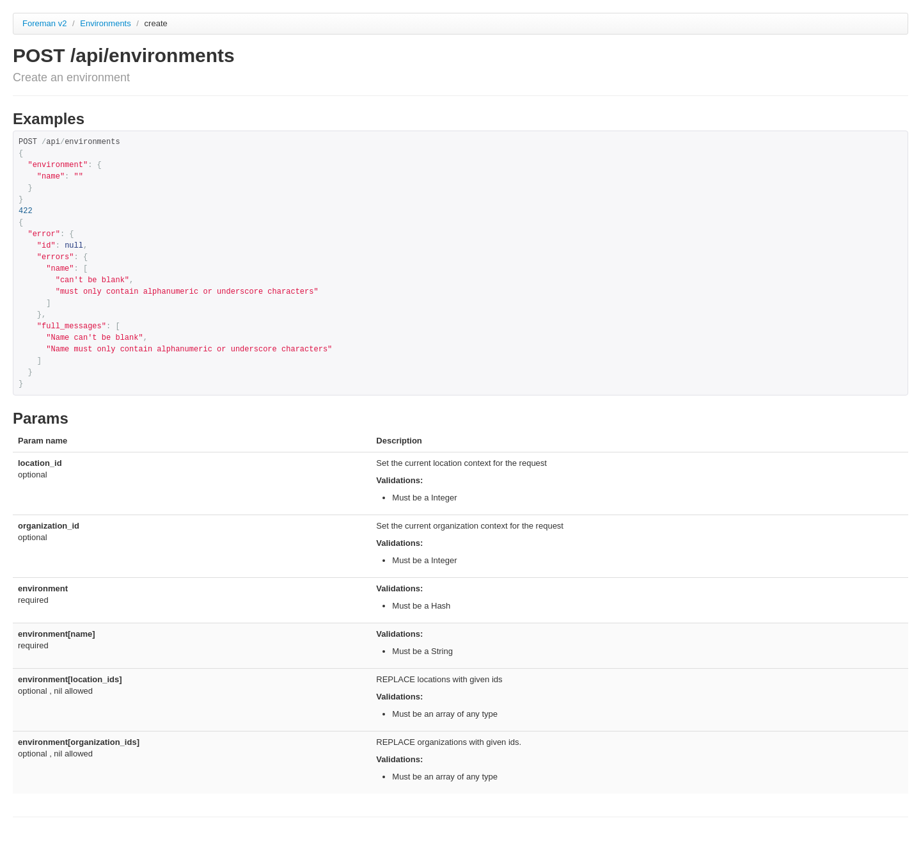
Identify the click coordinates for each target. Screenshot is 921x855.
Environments (106, 23)
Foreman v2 (44, 23)
